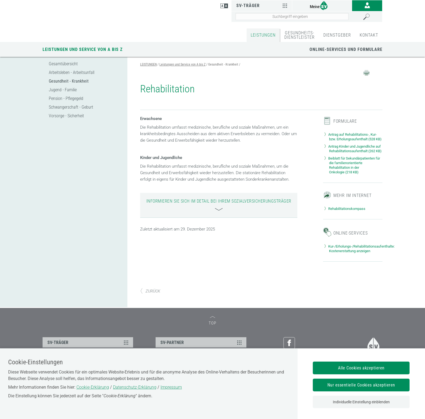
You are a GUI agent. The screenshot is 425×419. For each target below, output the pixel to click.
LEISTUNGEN (263, 35)
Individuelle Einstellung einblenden (361, 402)
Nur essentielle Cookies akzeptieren (361, 385)
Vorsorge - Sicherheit (66, 115)
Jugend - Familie (63, 89)
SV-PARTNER (201, 342)
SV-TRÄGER (88, 342)
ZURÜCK (150, 291)
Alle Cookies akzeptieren (361, 368)
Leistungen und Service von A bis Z (83, 49)
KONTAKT (369, 35)
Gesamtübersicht (63, 63)
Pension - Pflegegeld (66, 98)
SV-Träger (262, 5)
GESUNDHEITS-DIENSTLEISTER (299, 35)
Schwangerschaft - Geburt (71, 107)
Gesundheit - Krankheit (69, 81)
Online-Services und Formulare (346, 49)
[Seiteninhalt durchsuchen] (292, 16)
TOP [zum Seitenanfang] (212, 321)
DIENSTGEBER (337, 35)
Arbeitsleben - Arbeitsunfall (71, 72)
